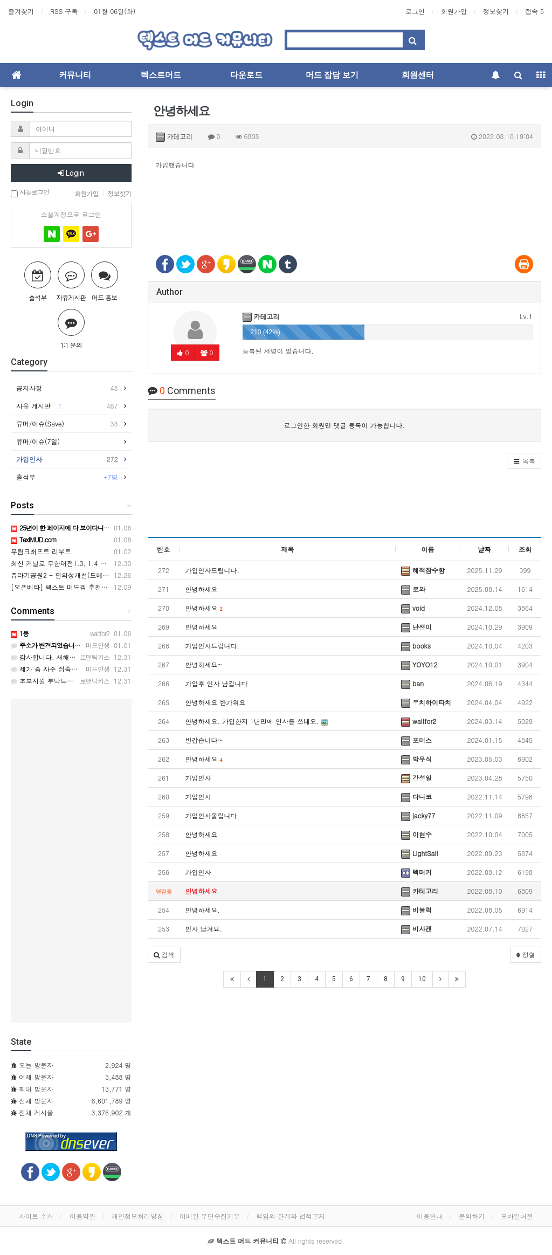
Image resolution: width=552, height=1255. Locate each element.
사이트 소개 (36, 1215)
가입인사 (198, 777)
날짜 (484, 549)
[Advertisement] (345, 206)
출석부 (67, 477)
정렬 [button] (525, 954)
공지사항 (67, 388)
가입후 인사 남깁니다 (216, 683)
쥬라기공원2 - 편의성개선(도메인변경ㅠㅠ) (74, 575)
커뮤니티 (75, 75)
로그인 (415, 11)
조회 (525, 549)
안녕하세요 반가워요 (215, 702)
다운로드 (246, 75)
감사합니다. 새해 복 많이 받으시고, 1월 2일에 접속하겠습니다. (108, 656)
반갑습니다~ (204, 739)
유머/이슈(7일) (40, 441)
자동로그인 (30, 192)
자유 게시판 (67, 406)
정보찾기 (496, 11)
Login (71, 173)
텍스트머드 (161, 75)
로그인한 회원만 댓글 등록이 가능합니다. (344, 425)
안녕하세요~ (204, 664)
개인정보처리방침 (137, 1215)
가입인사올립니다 (211, 815)
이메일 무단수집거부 (210, 1215)
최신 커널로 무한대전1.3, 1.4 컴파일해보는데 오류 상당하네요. (104, 563)
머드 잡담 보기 (332, 75)
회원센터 (418, 75)
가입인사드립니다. (212, 570)
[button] (524, 461)
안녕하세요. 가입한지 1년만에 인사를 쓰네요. (256, 721)
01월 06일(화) (114, 11)
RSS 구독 (64, 11)
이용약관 (82, 1215)
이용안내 (430, 1215)
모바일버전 (517, 1215)
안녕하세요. (202, 909)
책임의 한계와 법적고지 (290, 1215)
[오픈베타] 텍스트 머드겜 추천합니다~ (68, 586)
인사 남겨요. (204, 928)
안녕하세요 (201, 589)
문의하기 (472, 1215)
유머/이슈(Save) (67, 424)
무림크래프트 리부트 (41, 551)
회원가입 (454, 11)
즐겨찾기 (21, 11)
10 (422, 979)
